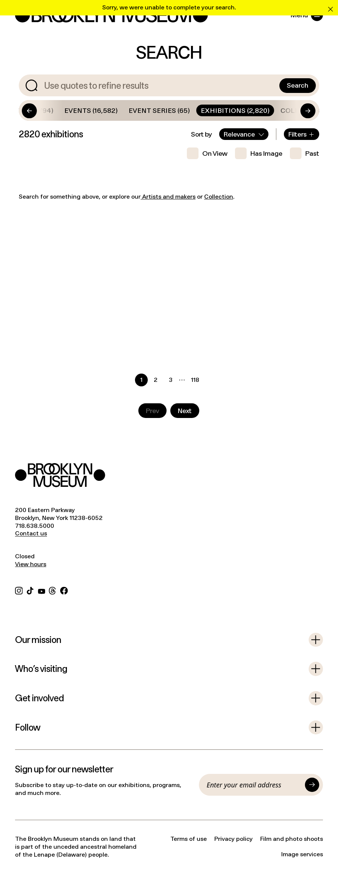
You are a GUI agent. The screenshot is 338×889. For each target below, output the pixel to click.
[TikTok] (30, 589)
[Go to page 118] (195, 380)
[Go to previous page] (152, 410)
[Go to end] (296, 110)
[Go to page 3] (170, 380)
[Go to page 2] (156, 380)
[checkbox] (193, 153)
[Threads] (52, 589)
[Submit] (312, 785)
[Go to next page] (184, 410)
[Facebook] (64, 589)
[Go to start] (40, 110)
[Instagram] (19, 589)
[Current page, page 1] (141, 380)
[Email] (254, 785)
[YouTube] (41, 589)
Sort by (201, 134)
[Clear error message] (330, 7)
